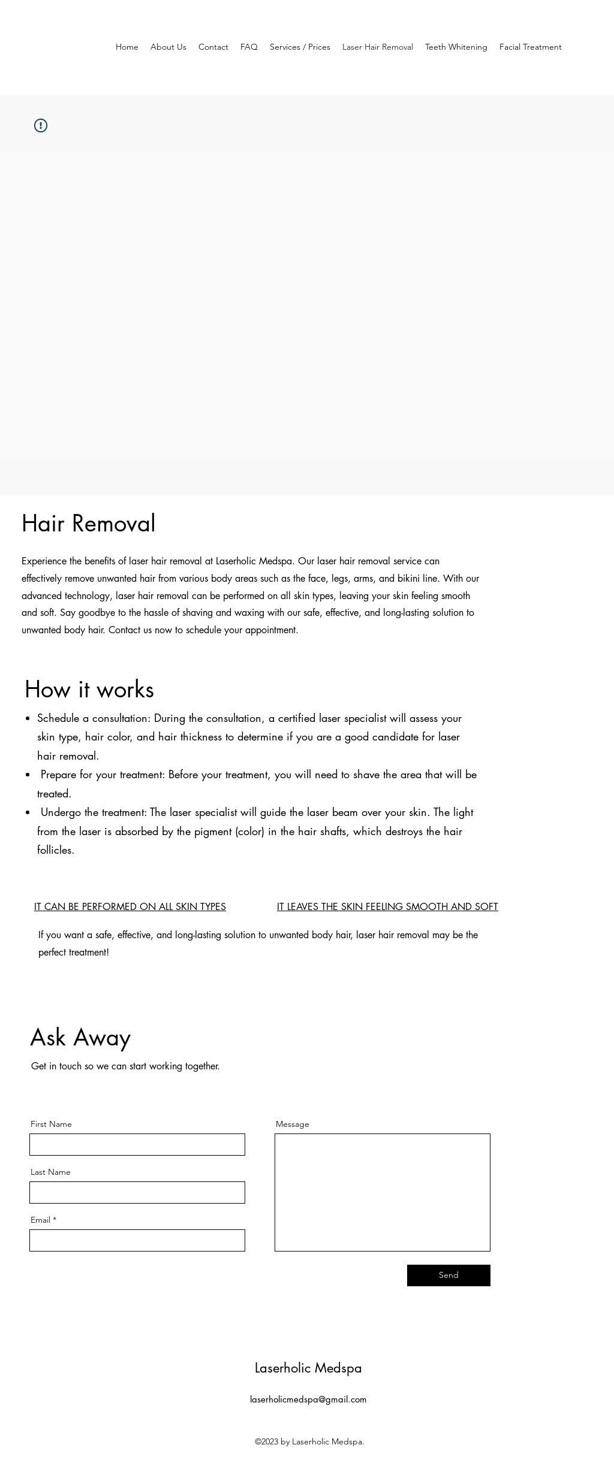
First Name (51, 1124)
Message (292, 1124)
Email (40, 1220)
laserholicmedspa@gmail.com (308, 1399)
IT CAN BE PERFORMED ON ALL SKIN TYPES (130, 906)
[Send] (448, 1275)
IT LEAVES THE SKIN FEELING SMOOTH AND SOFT (387, 906)
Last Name (51, 1172)
